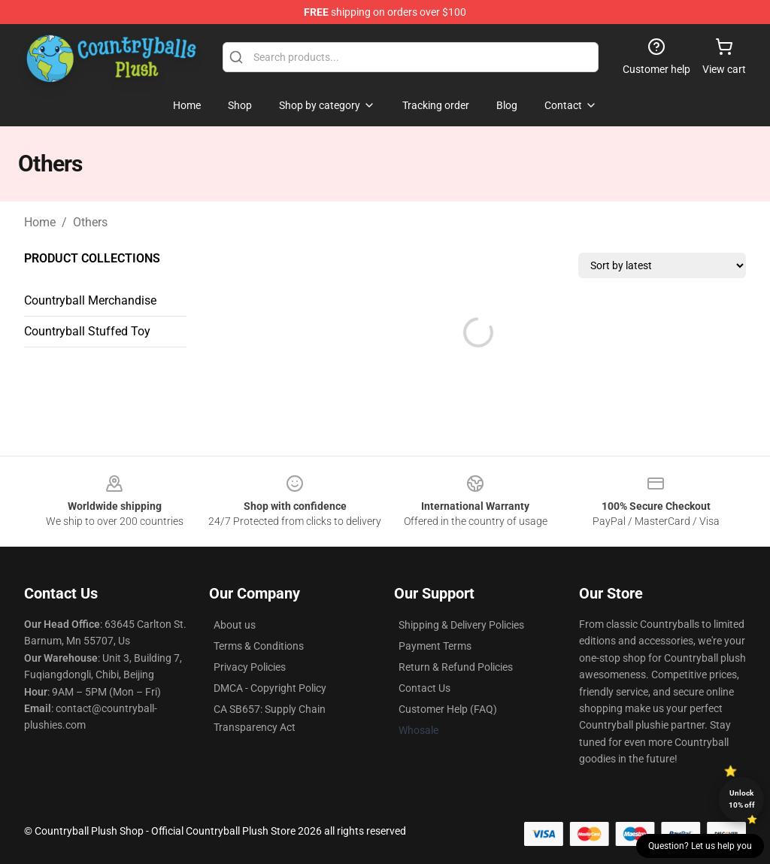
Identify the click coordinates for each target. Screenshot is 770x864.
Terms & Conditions (259, 646)
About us (235, 625)
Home (40, 222)
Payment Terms (435, 646)
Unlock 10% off (742, 799)
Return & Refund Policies (456, 667)
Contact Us (424, 688)
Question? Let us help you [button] (700, 846)
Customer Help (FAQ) (448, 709)
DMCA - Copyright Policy (270, 688)
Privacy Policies (250, 667)
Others (90, 222)
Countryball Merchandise (90, 300)
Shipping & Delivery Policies (461, 625)
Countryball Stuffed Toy (87, 331)
